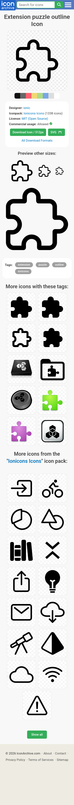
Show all (37, 734)
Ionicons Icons (34, 113)
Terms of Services (40, 760)
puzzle (43, 264)
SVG (56, 132)
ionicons (23, 271)
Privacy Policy (15, 760)
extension (24, 264)
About (47, 753)
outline (59, 264)
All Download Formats (37, 140)
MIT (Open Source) (35, 118)
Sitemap (62, 760)
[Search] (59, 4)
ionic (26, 108)
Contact (60, 753)
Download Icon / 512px (28, 132)
